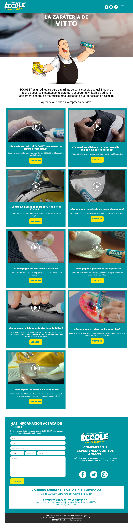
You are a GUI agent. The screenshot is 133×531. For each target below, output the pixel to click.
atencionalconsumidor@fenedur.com (70, 518)
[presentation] (50, 482)
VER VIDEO (36, 161)
